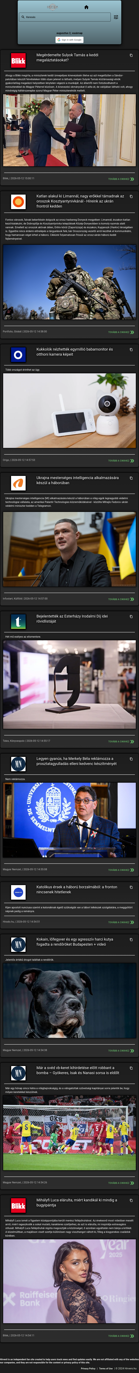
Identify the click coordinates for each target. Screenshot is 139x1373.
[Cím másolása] (131, 55)
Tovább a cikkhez (121, 179)
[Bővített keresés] (116, 17)
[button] (69, 40)
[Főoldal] (86, 7)
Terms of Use (106, 1368)
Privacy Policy (88, 1368)
